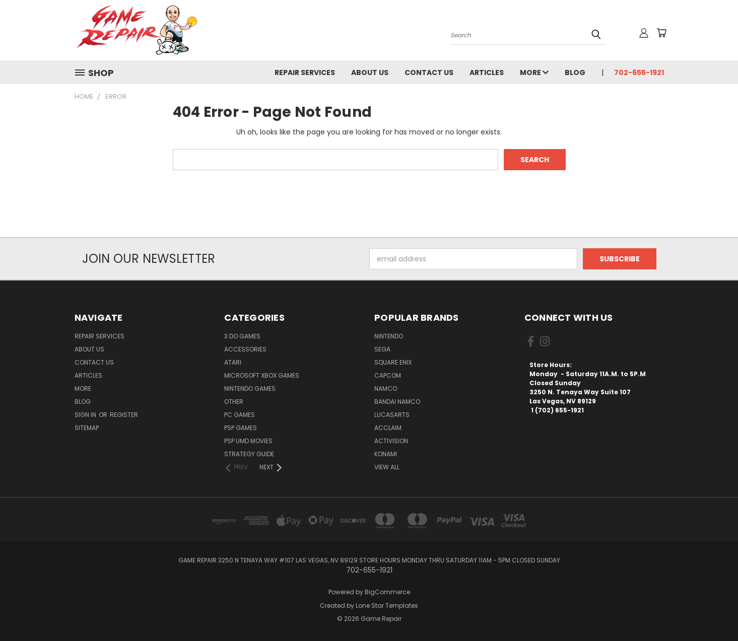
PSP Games (240, 427)
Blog (575, 72)
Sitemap (87, 427)
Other (233, 401)
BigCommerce (387, 592)
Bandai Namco (397, 401)
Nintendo (388, 336)
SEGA (382, 349)
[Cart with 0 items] (661, 33)
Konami (385, 454)
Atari (232, 362)
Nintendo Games (250, 388)
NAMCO (385, 388)
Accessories (245, 349)
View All (386, 467)
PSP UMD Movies (248, 441)
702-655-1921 (639, 72)
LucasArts (392, 414)
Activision (391, 441)
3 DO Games (242, 336)
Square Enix (393, 362)
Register (124, 414)
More (534, 72)
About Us (369, 72)
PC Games (239, 414)
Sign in (86, 414)
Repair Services (305, 72)
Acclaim (387, 427)
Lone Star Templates (387, 605)
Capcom (387, 375)
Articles (486, 72)
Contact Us (429, 72)
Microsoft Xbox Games (261, 375)
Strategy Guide (249, 454)
